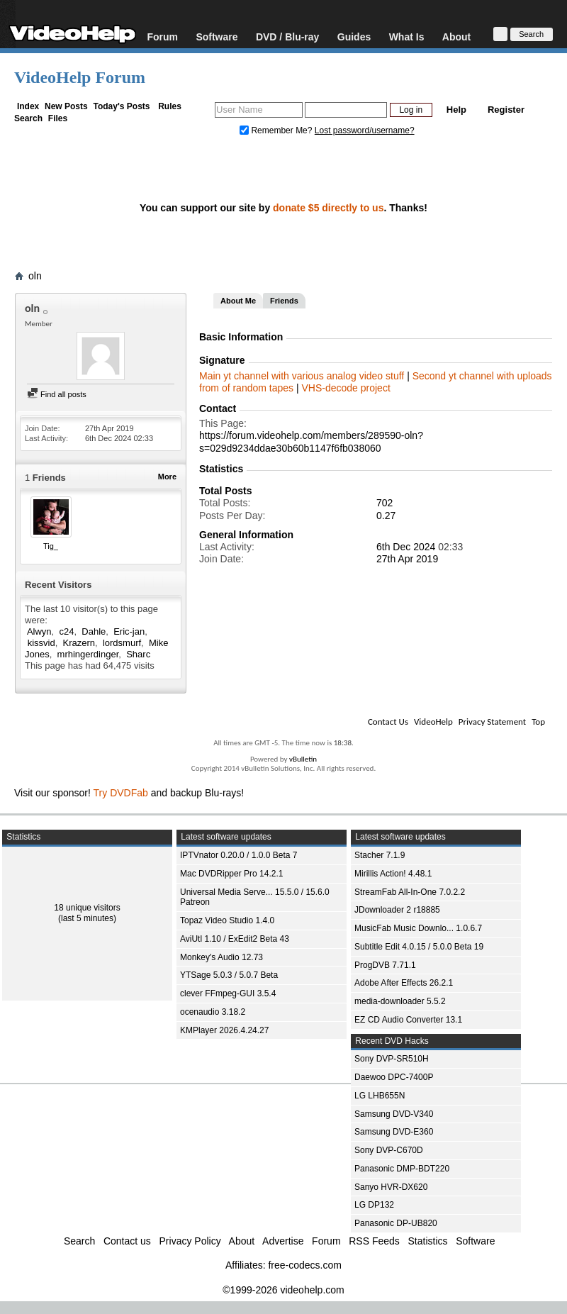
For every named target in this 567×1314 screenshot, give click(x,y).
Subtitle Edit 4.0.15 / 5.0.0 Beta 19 (418, 947)
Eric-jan (129, 631)
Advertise (282, 1241)
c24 (66, 631)
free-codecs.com (304, 1265)
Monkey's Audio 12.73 (221, 957)
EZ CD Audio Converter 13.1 (408, 1020)
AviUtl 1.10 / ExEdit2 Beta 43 (234, 939)
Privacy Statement (492, 721)
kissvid (41, 642)
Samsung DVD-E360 (393, 1132)
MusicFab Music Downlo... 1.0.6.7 (418, 928)
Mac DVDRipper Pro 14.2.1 (231, 874)
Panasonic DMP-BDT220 (401, 1169)
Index (28, 106)
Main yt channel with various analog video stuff (303, 376)
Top (538, 721)
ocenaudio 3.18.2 (212, 1012)
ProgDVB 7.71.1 (385, 965)
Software (216, 36)
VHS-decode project (345, 388)
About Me (238, 300)
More (167, 476)
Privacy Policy (190, 1241)
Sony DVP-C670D (388, 1150)
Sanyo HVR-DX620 (390, 1187)
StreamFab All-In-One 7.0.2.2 (409, 892)
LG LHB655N (379, 1096)
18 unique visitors (87, 908)
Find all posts (56, 394)
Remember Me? (277, 130)
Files (57, 118)
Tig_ (50, 546)
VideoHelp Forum (79, 77)
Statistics (428, 1241)
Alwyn (39, 631)
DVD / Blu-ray (287, 36)
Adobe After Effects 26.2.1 (403, 983)
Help (456, 109)
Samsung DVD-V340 (393, 1114)
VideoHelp (433, 721)
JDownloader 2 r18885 (397, 910)
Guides (354, 36)
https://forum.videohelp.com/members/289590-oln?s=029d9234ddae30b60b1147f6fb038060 (311, 441)
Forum (162, 36)
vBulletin (303, 759)
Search (28, 118)
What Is (407, 36)
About (456, 36)
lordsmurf (122, 642)
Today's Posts (121, 106)
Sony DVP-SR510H (391, 1059)
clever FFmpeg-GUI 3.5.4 (228, 993)
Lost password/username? (365, 130)
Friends (284, 300)
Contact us (127, 1241)
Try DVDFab (121, 792)
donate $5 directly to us (328, 207)
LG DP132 (374, 1205)
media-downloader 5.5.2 (400, 1001)
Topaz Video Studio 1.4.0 (227, 920)
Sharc (138, 654)
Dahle (94, 631)
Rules (169, 106)
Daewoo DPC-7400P (393, 1077)
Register (506, 109)
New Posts (66, 106)
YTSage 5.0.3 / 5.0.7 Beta (229, 975)
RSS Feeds (374, 1241)
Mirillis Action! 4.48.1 (393, 874)
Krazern (79, 642)
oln (35, 276)
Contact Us (388, 721)
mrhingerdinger (88, 654)
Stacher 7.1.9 (379, 855)
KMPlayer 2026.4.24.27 (224, 1030)
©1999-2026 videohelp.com (283, 1290)
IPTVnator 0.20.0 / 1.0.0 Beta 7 (238, 855)
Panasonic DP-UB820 (395, 1223)
